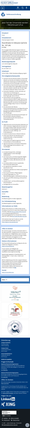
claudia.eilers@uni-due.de (20, 216)
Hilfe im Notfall (14, 418)
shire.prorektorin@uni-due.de (18, 211)
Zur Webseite (4, 370)
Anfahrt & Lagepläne (6, 359)
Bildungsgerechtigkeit (8, 393)
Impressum (6, 420)
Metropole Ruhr (5, 383)
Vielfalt (7, 391)
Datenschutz (15, 420)
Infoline (5, 418)
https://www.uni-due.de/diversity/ (10, 222)
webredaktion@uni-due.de (10, 425)
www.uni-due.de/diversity (8, 246)
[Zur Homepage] (15, 1)
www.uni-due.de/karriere (8, 272)
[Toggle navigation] (2, 8)
